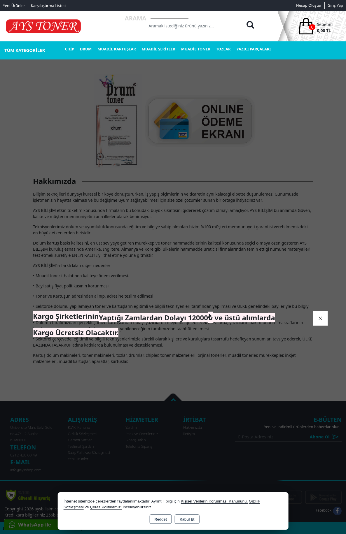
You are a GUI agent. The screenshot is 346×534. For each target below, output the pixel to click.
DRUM (86, 49)
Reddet (160, 519)
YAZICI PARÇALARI (253, 49)
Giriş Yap (335, 5)
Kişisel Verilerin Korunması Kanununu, (214, 501)
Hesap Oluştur (309, 5)
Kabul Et (187, 519)
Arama (135, 18)
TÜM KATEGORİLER (24, 50)
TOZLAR (223, 49)
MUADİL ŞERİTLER (158, 49)
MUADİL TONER (195, 49)
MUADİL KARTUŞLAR (116, 49)
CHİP (69, 49)
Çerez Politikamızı (106, 507)
